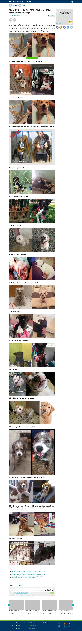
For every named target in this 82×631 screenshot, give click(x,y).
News (12, 622)
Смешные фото (18, 623)
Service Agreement (31, 622)
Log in (38, 590)
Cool (27, 1)
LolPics (13, 623)
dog (12, 15)
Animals (13, 628)
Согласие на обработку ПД (32, 630)
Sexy (17, 622)
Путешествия (18, 628)
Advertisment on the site (32, 625)
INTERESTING (18, 1)
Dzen (71, 626)
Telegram (66, 626)
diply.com (14, 567)
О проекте (33, 628)
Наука (24, 622)
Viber (71, 623)
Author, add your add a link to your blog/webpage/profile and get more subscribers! (62, 17)
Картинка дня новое (19, 625)
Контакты (29, 628)
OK (65, 623)
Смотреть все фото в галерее (32, 58)
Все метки (13, 630)
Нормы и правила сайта (32, 623)
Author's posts (58, 23)
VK (60, 626)
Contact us (45, 622)
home (15, 15)
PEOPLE (23, 1)
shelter (18, 15)
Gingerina (62, 11)
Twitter (61, 623)
